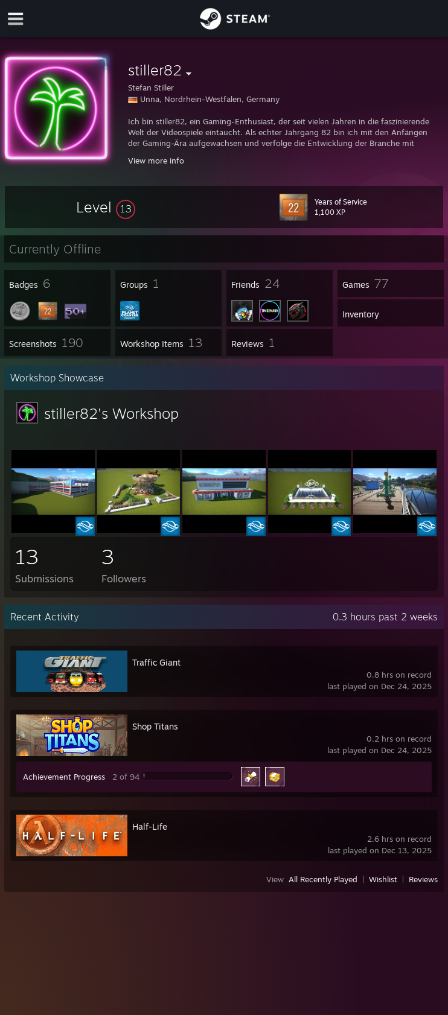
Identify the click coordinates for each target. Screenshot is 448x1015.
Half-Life (149, 826)
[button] (105, 207)
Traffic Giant (156, 662)
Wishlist (383, 879)
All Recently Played (323, 879)
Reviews (423, 879)
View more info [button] (156, 160)
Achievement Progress (64, 776)
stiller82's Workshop (111, 413)
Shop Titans (155, 726)
